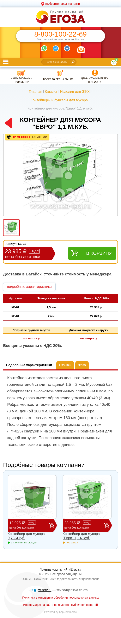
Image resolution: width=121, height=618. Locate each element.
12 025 (29, 525)
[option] (60, 175)
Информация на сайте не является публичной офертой (60, 604)
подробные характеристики (29, 287)
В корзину (99, 253)
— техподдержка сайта (63, 590)
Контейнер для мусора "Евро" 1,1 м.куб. (81, 536)
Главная (35, 92)
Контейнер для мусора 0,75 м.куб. (26, 536)
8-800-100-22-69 (60, 34)
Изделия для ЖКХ (75, 92)
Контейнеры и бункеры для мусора (59, 100)
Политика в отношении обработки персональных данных (60, 597)
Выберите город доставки (62, 3)
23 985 (84, 525)
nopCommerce (68, 611)
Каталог (51, 92)
